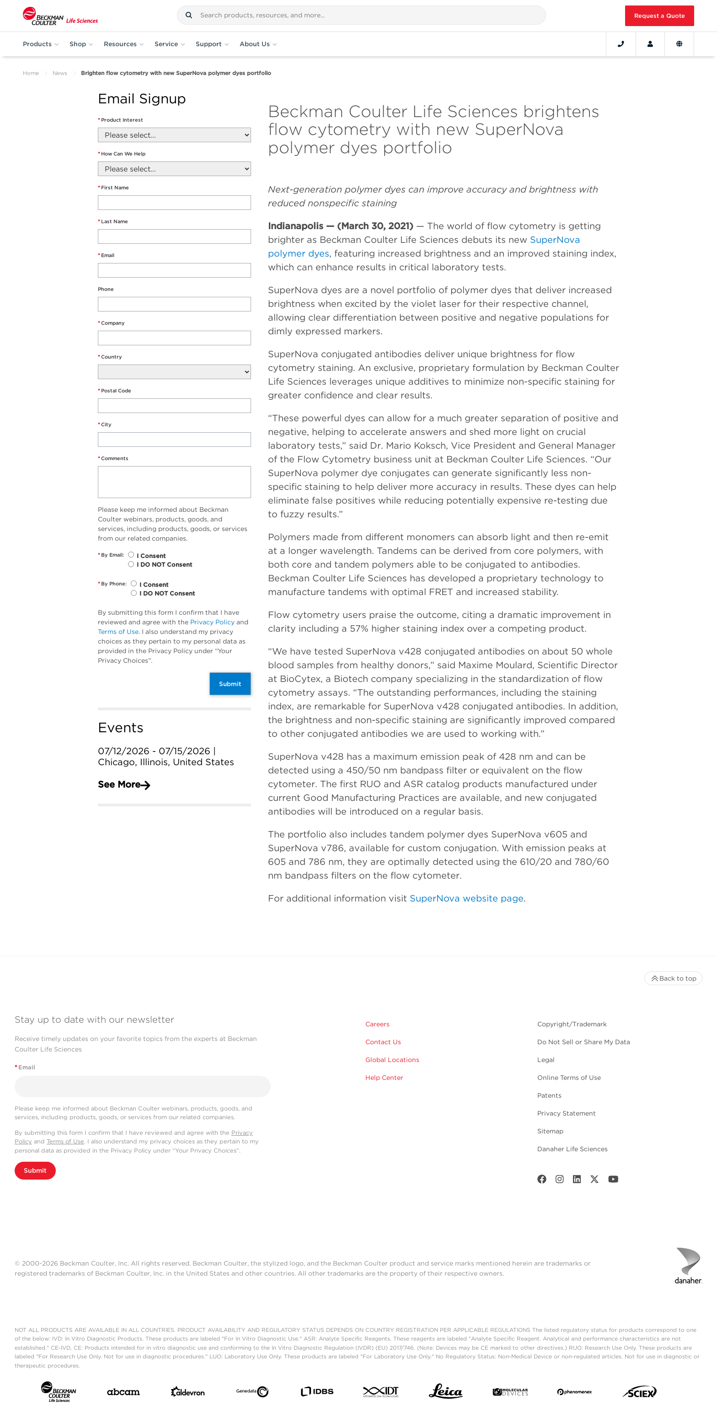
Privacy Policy (212, 622)
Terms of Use (118, 631)
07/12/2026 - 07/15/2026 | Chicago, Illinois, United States (166, 756)
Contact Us (383, 1042)
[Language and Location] (679, 44)
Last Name (113, 221)
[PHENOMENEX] (574, 1394)
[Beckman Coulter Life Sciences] (60, 15)
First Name (113, 188)
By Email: (111, 555)
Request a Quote (659, 15)
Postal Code (114, 391)
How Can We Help (121, 154)
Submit (230, 683)
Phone (106, 289)
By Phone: (112, 584)
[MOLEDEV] (510, 1393)
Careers (377, 1024)
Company (111, 323)
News (60, 73)
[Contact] (621, 44)
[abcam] (123, 1393)
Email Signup (142, 99)
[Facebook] (541, 1181)
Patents (549, 1095)
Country (110, 357)
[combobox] (361, 15)
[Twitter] (594, 1181)
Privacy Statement (566, 1113)
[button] (189, 15)
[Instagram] (560, 1181)
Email (106, 255)
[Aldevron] (188, 1393)
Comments (113, 458)
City (105, 425)
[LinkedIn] (577, 1181)
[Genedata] (252, 1393)
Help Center (384, 1077)
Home (31, 73)
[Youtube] (613, 1181)
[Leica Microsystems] (446, 1393)
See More (124, 784)
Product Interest (120, 120)
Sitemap (550, 1131)
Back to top (673, 978)
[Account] (650, 44)
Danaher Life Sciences (572, 1149)
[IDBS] (317, 1393)
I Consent (151, 556)
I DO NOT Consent (164, 564)
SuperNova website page (467, 898)
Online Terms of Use (569, 1077)
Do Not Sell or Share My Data (583, 1042)
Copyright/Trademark (572, 1024)
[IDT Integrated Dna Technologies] (381, 1394)
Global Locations (392, 1059)
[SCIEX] (639, 1393)
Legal (546, 1059)
